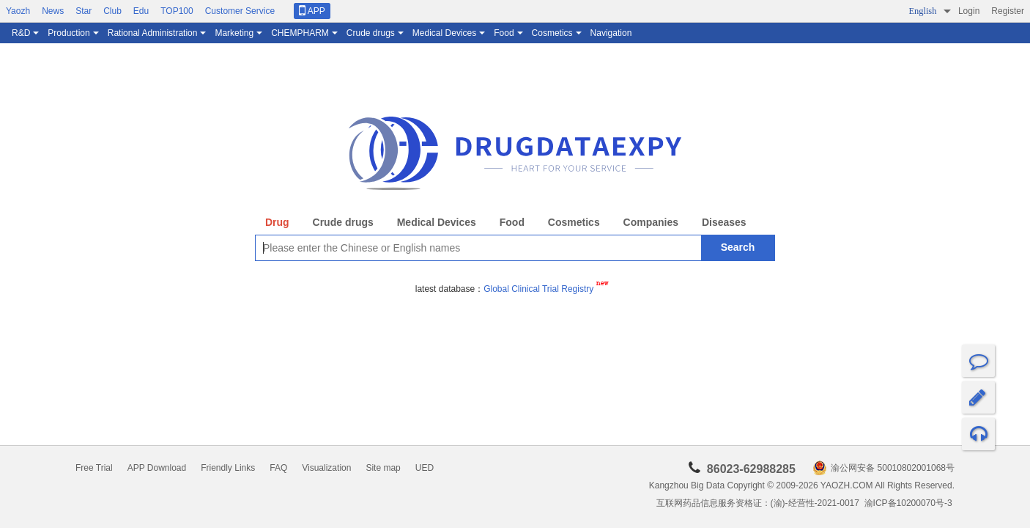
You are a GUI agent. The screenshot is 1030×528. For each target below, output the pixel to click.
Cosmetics (552, 33)
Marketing (234, 33)
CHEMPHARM (300, 33)
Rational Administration (153, 33)
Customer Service (240, 11)
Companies (650, 222)
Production (68, 33)
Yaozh (18, 11)
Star (83, 11)
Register (1007, 11)
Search (738, 247)
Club (112, 11)
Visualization (326, 468)
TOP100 (176, 11)
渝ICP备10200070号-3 (909, 503)
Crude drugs (371, 33)
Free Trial (94, 468)
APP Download (157, 468)
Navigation (611, 33)
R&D (21, 33)
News (53, 11)
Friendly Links (228, 468)
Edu (141, 11)
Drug (277, 222)
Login (968, 11)
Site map (383, 468)
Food (504, 33)
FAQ (278, 468)
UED (424, 468)
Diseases (724, 222)
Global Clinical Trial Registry (545, 289)
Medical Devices (444, 33)
